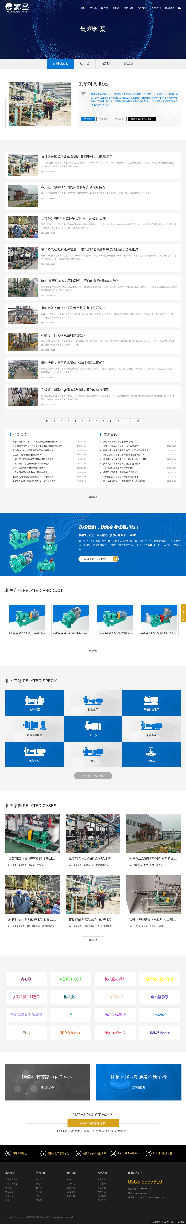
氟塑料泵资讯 (60, 63)
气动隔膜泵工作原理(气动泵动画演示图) (121, 477)
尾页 (139, 421)
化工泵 (8, 1187)
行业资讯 (101, 1187)
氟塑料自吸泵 (11, 1183)
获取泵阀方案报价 (93, 1123)
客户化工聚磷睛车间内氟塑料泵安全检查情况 (73, 187)
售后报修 (71, 1192)
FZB (146, 865)
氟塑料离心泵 (102, 865)
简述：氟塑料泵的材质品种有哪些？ (29, 468)
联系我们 (101, 1179)
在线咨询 (88, 119)
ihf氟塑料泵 (106, 926)
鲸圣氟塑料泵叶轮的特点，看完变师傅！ (31, 472)
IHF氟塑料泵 (19, 926)
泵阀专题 (142, 7)
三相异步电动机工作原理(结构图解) (119, 468)
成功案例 (101, 1183)
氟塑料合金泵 (159, 1033)
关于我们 (156, 7)
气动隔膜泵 (115, 997)
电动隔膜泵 (160, 997)
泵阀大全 (128, 7)
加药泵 (161, 926)
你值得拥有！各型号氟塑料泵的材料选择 (31, 463)
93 (46, 421)
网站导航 (101, 1200)
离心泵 (93, 7)
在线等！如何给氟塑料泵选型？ (63, 335)
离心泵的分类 (115, 1033)
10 (118, 421)
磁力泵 (104, 7)
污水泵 (152, 926)
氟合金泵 (9, 1192)
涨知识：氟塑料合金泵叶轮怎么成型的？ (121, 446)
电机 (26, 1033)
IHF (15, 865)
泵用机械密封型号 (160, 979)
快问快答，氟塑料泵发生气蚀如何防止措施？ (73, 362)
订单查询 (71, 1183)
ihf (93, 865)
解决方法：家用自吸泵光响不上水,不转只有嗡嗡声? (126, 450)
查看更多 (93, 497)
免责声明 (101, 1192)
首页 (83, 7)
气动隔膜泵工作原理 (26, 1015)
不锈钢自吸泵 (11, 1179)
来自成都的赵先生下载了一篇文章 (168, 1222)
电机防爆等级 (115, 1015)
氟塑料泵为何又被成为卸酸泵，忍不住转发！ (33, 477)
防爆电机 (160, 1015)
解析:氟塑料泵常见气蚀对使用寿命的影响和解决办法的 (80, 280)
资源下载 (71, 1196)
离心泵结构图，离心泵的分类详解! (118, 441)
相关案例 (106, 63)
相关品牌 (128, 63)
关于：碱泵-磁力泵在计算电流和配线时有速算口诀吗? (37, 441)
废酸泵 (40, 865)
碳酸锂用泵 (89, 926)
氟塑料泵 (23, 865)
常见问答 (119, 119)
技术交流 (104, 119)
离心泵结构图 (70, 1033)
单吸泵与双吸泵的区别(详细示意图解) (120, 472)
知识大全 (71, 1179)
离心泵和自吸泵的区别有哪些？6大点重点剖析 (124, 481)
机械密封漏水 (115, 979)
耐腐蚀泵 (143, 926)
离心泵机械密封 (70, 979)
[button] (36, 123)
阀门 (38, 1196)
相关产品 (85, 63)
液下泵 (39, 1192)
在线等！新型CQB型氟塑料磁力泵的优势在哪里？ (76, 390)
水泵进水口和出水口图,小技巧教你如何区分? (123, 455)
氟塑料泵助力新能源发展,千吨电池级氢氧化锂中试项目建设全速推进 (89, 249)
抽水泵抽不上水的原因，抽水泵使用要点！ (122, 463)
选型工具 (71, 1187)
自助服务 (169, 7)
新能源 (87, 865)
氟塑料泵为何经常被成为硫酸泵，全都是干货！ (34, 481)
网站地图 (101, 1196)
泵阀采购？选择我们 (96, 558)
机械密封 (71, 997)
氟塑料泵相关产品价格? (142, 119)
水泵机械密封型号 (26, 997)
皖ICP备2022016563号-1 (64, 1217)
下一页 (128, 421)
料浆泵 (39, 1200)
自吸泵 (116, 7)
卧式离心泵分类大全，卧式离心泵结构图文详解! (125, 459)
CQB (152, 865)
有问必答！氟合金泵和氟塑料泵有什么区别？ (73, 308)
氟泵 (7, 1200)
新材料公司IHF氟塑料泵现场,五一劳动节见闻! (73, 218)
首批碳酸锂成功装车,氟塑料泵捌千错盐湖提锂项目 (77, 157)
